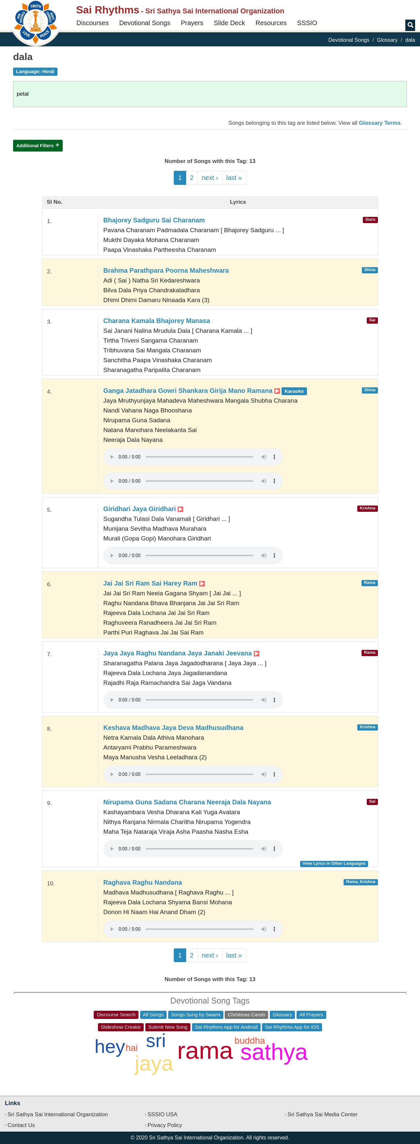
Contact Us (21, 1125)
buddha (249, 1041)
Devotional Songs (144, 22)
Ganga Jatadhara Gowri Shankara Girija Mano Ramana (205, 390)
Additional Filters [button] (35, 145)
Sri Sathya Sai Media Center (322, 1114)
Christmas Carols (246, 1014)
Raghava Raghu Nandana (142, 882)
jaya (154, 1063)
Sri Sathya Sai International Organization (58, 1114)
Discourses (92, 22)
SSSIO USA (163, 1114)
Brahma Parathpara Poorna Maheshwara (166, 270)
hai (131, 1048)
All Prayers (311, 1014)
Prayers (192, 22)
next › (210, 177)
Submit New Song (167, 1027)
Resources (271, 22)
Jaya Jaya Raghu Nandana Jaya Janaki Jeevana (181, 653)
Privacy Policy (165, 1125)
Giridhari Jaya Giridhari (143, 508)
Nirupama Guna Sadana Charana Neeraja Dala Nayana (187, 802)
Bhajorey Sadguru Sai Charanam (154, 220)
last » (234, 177)
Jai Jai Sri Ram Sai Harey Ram (154, 583)
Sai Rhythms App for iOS (292, 1027)
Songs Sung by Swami (195, 1014)
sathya (274, 1052)
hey (109, 1046)
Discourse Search (116, 1014)
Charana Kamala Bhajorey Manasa (156, 320)
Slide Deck (229, 22)
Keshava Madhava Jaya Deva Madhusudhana (173, 727)
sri (156, 1040)
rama (205, 1050)
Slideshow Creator (121, 1027)
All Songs (153, 1014)
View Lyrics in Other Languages (334, 863)
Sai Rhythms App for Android (226, 1027)
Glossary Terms (379, 123)
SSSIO (307, 22)
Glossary (387, 40)
